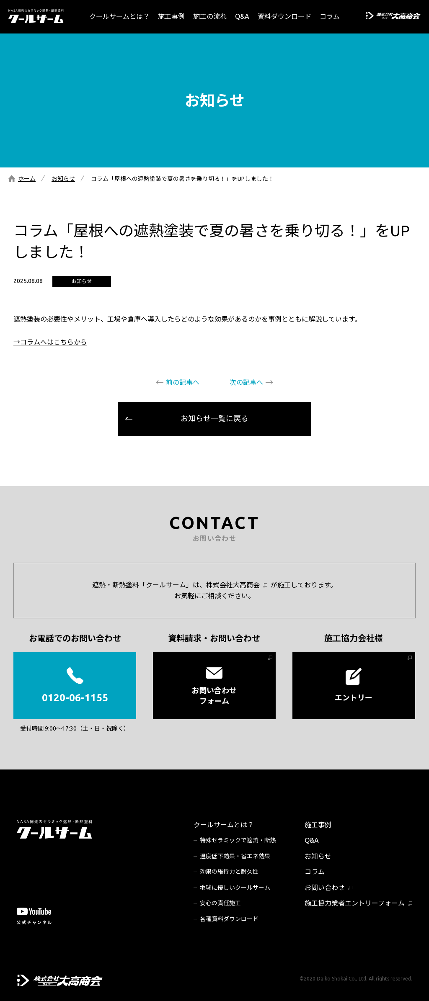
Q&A (242, 16)
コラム (330, 16)
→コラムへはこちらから (50, 342)
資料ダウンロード (284, 16)
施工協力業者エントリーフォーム (355, 903)
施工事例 (171, 16)
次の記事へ (246, 382)
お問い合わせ (325, 887)
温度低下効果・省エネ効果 (235, 856)
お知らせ (63, 178)
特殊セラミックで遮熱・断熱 (238, 840)
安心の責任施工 (220, 903)
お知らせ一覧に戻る (214, 418)
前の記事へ (182, 382)
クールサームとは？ (119, 16)
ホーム (27, 178)
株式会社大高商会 (233, 585)
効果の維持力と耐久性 (229, 871)
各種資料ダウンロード (229, 919)
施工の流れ (210, 16)
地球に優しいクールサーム (235, 887)
